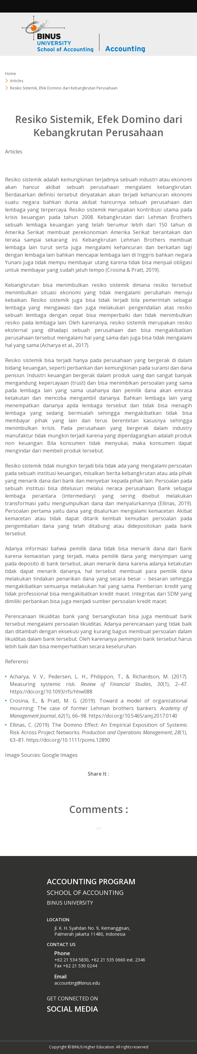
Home (10, 73)
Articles (16, 80)
